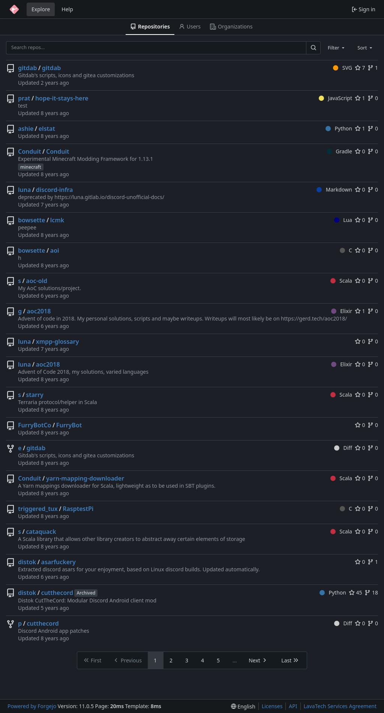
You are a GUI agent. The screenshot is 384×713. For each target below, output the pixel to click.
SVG (342, 67)
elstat (47, 128)
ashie (25, 128)
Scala (341, 280)
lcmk (57, 220)
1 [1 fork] (373, 67)
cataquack (41, 531)
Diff (343, 447)
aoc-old (36, 281)
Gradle (339, 151)
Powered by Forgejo (32, 706)
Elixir (341, 311)
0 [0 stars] (360, 151)
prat (24, 98)
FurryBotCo (34, 425)
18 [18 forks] (371, 592)
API (293, 706)
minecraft (30, 167)
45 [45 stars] (355, 592)
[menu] (243, 706)
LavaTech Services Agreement (340, 706)
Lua (343, 219)
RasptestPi (78, 508)
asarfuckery (58, 562)
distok (27, 562)
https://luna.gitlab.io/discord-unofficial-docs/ (109, 197)
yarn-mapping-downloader (85, 478)
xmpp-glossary (57, 341)
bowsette (31, 220)
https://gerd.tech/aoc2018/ (314, 318)
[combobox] (336, 47)
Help (67, 9)
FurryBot (69, 425)
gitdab (27, 68)
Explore (41, 9)
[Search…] (313, 47)
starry (34, 394)
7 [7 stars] (360, 67)
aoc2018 (39, 311)
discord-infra (54, 189)
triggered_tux (38, 508)
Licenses (272, 706)
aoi (54, 250)
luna (24, 189)
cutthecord (57, 592)
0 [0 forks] (373, 98)
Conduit (29, 151)
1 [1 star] (360, 98)
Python (339, 128)
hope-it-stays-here (61, 98)
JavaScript (335, 98)
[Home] (14, 9)
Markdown (334, 189)
